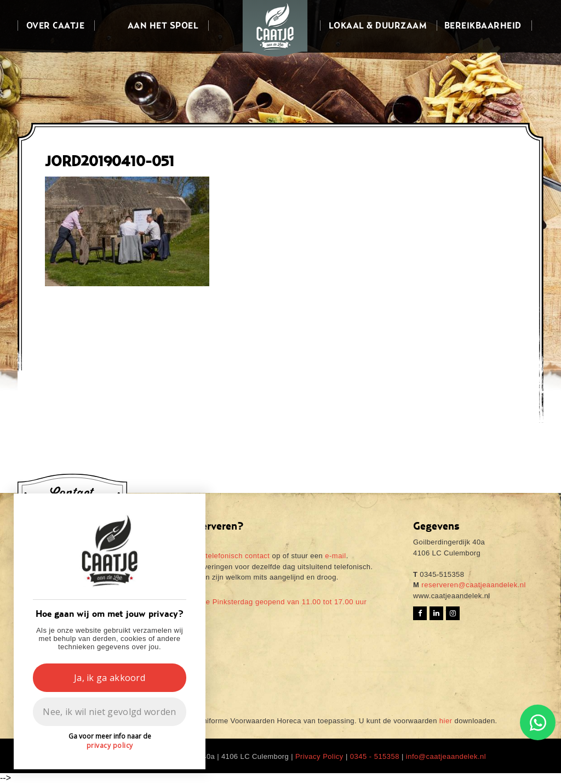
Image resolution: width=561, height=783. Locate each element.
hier (446, 721)
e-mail (335, 556)
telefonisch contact (237, 556)
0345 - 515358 (374, 756)
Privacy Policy (319, 756)
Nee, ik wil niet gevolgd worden (109, 712)
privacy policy (110, 745)
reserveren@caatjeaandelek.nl (472, 585)
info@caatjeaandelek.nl (446, 756)
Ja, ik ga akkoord (109, 678)
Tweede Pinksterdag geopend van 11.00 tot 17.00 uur (275, 602)
